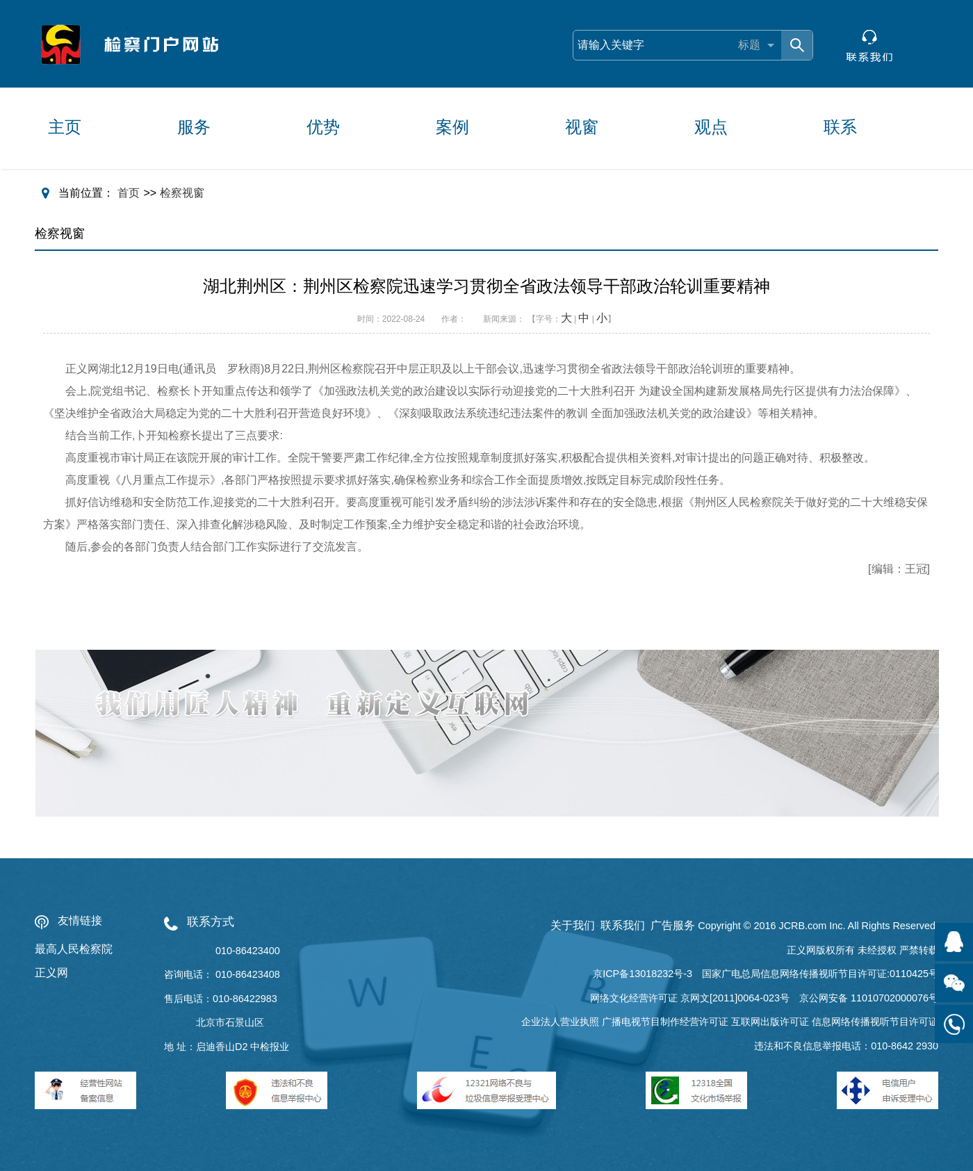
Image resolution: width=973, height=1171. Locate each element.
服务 (194, 126)
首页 (128, 193)
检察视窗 (182, 193)
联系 (840, 126)
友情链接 (80, 920)
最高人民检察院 (74, 949)
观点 (711, 126)
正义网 (51, 972)
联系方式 (210, 921)
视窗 (581, 126)
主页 (64, 126)
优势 (323, 126)
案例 (452, 126)
